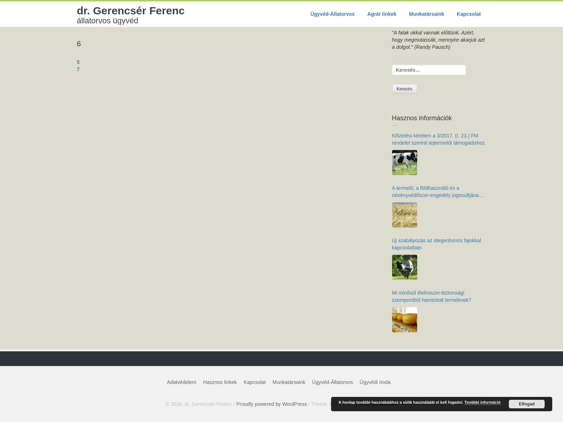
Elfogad (527, 404)
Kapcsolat (469, 14)
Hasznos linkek (220, 382)
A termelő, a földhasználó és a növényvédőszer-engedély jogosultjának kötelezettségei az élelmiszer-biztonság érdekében (436, 192)
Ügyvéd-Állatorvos (332, 14)
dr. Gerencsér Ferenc (131, 15)
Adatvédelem (181, 382)
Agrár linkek (381, 14)
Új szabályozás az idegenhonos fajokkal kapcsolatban (436, 244)
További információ (482, 402)
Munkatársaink (426, 14)
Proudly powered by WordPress (271, 404)
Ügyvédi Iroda (375, 382)
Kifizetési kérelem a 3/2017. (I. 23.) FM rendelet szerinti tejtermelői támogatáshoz (438, 139)
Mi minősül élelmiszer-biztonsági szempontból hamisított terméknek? (431, 296)
